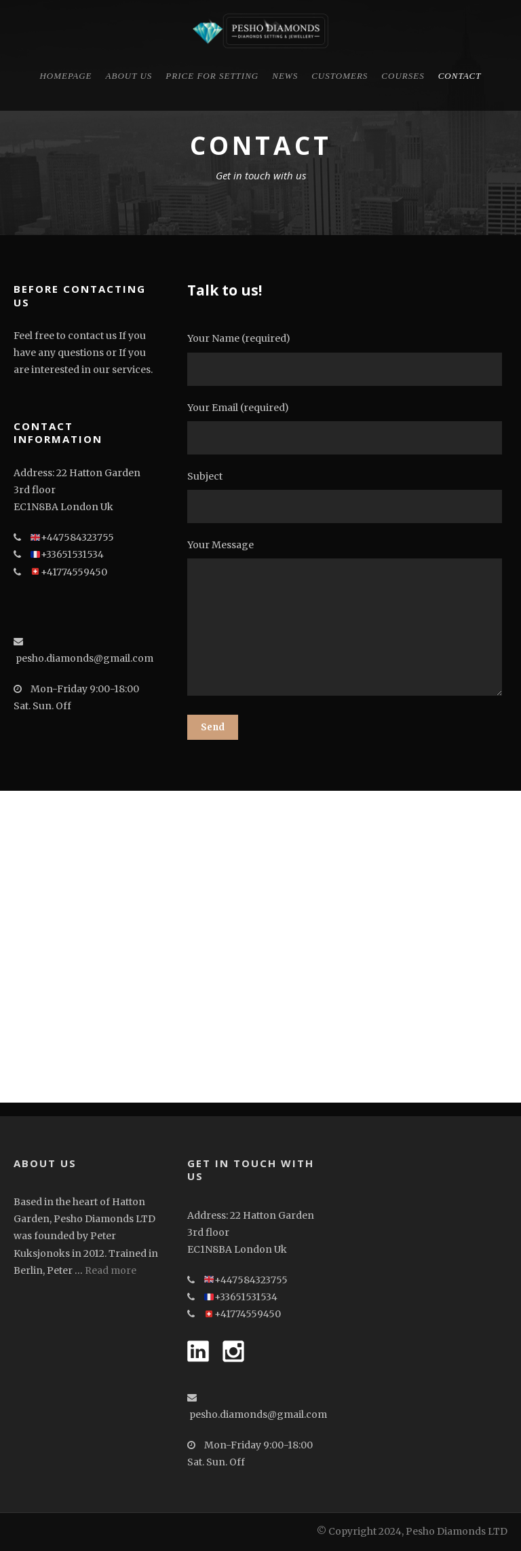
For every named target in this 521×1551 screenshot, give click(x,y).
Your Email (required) (347, 428)
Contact (460, 76)
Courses (402, 76)
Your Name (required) (347, 358)
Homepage (65, 76)
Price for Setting (212, 76)
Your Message (347, 620)
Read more (110, 1270)
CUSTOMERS (339, 76)
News (285, 76)
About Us (129, 76)
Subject (347, 496)
